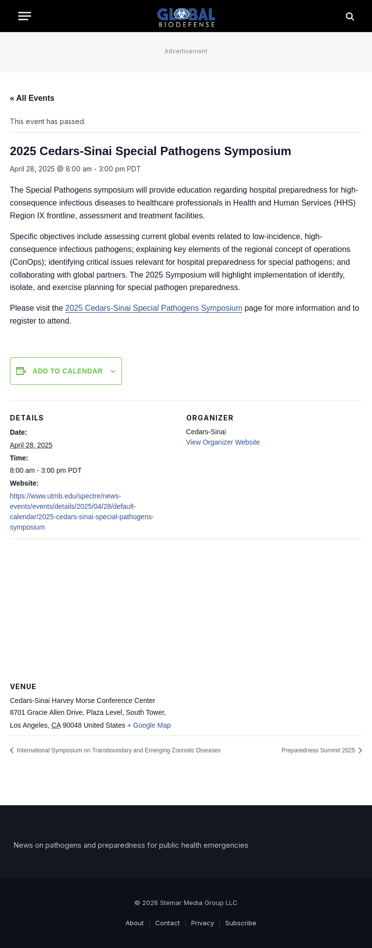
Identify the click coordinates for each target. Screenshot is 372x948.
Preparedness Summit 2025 (319, 750)
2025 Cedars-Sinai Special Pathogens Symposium (153, 308)
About (134, 923)
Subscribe (240, 923)
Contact (167, 923)
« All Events (32, 98)
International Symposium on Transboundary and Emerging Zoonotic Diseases (118, 750)
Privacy (202, 923)
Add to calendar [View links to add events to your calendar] (68, 371)
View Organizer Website (223, 442)
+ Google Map (148, 725)
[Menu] (24, 16)
